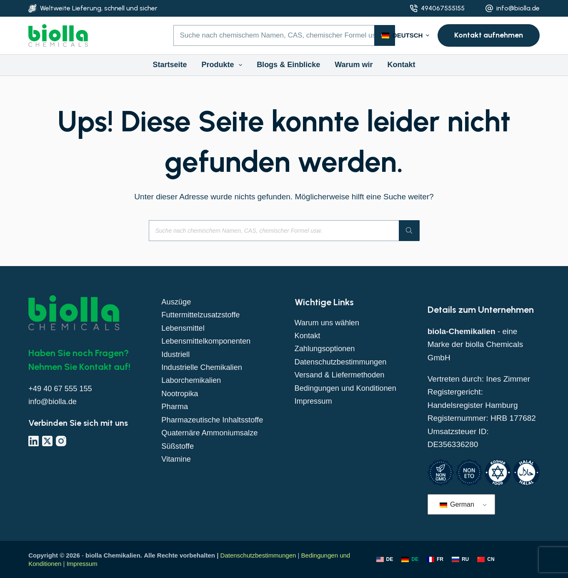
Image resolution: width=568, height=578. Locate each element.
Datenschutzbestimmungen (343, 361)
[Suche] (409, 230)
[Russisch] (460, 559)
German (457, 504)
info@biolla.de (518, 8)
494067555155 (443, 8)
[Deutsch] (409, 559)
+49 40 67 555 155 (61, 388)
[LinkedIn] (33, 441)
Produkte (224, 65)
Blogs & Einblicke (288, 64)
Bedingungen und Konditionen (348, 388)
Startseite (170, 64)
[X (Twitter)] (47, 441)
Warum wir (354, 64)
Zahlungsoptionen (326, 348)
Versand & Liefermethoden (341, 374)
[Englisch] (384, 559)
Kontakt (401, 64)
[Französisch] (435, 559)
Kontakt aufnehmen (488, 35)
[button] (405, 35)
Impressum (314, 401)
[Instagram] (61, 441)
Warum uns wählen (328, 322)
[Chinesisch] (485, 559)
